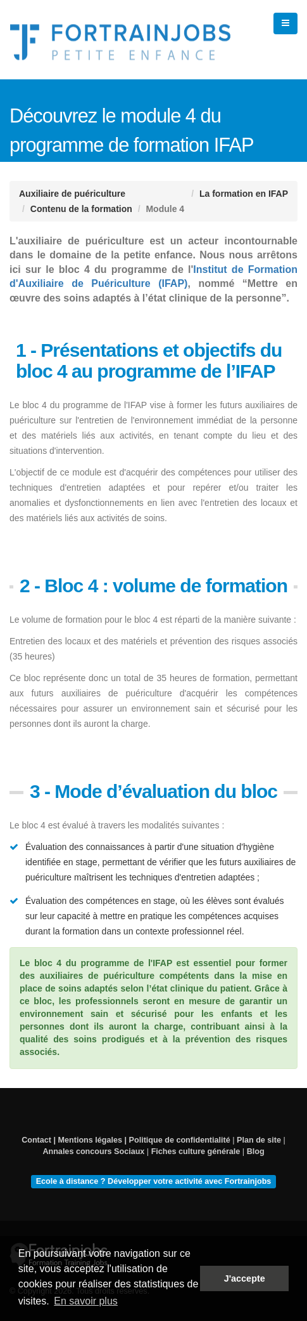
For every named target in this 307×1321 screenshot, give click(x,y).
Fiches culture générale (196, 1151)
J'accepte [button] (244, 1278)
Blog (256, 1151)
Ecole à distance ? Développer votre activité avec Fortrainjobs (154, 1181)
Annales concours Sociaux (93, 1151)
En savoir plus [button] (86, 1301)
